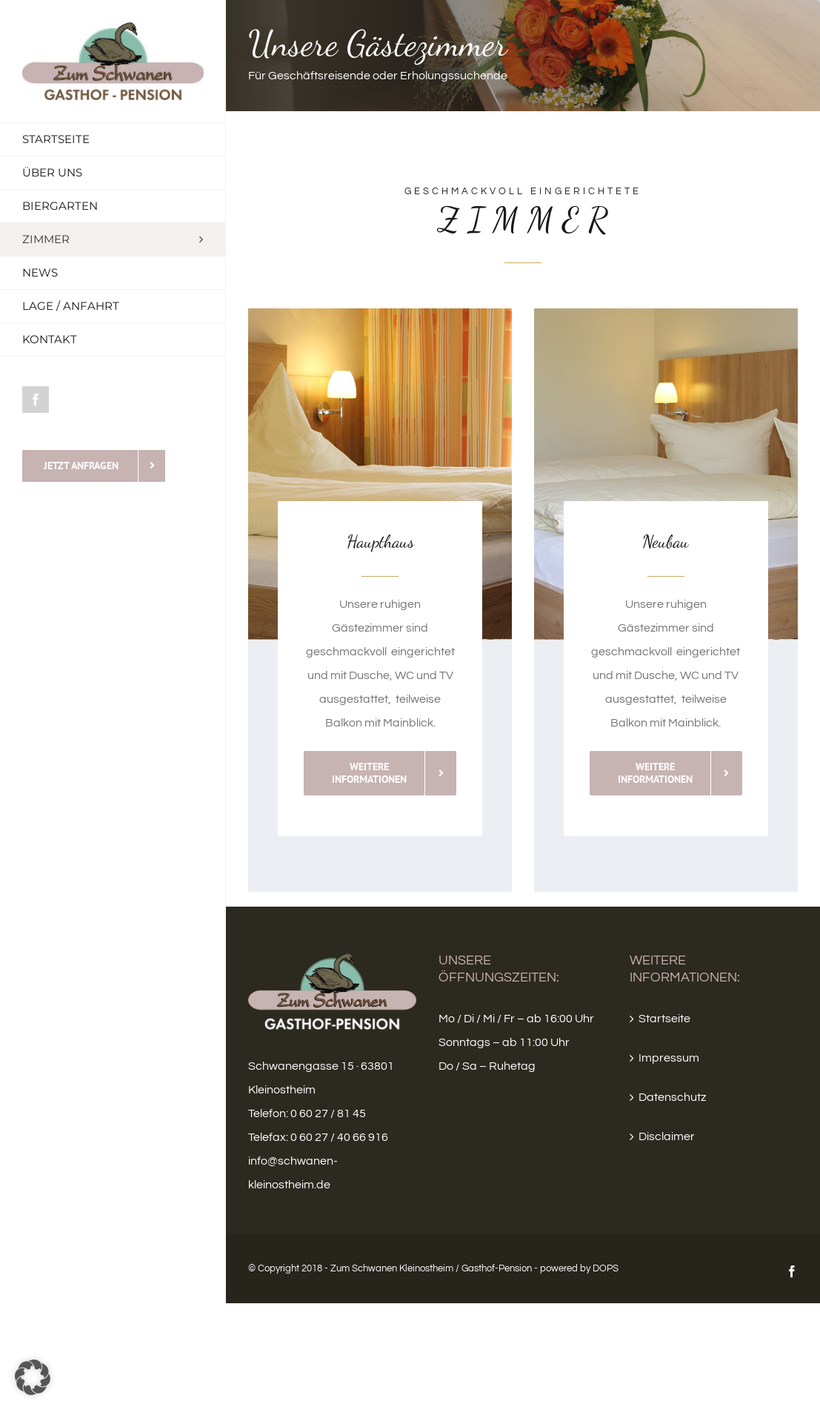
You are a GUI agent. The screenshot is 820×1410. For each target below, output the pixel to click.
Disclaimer (667, 1136)
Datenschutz (672, 1097)
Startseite (664, 1019)
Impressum (669, 1058)
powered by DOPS (579, 1268)
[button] (32, 1377)
